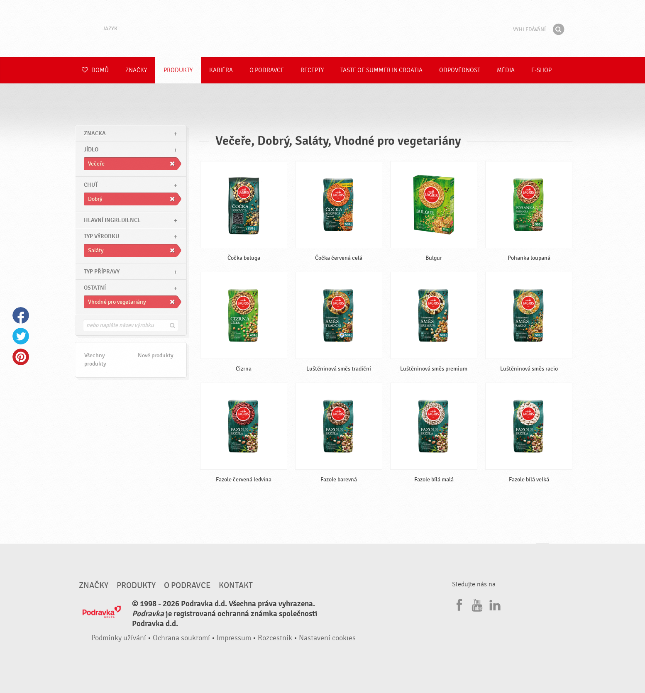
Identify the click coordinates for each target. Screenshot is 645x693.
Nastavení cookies (327, 638)
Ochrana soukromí (181, 638)
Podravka (322, 28)
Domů (95, 70)
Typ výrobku (101, 236)
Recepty (312, 70)
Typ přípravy (102, 271)
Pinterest (20, 357)
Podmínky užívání (118, 638)
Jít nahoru (542, 551)
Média (506, 70)
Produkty (178, 70)
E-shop (541, 70)
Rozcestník (275, 638)
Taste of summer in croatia (381, 70)
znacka (95, 133)
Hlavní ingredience (112, 220)
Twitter (20, 336)
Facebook (20, 315)
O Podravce (266, 70)
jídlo (91, 149)
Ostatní (95, 287)
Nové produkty (155, 355)
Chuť (91, 184)
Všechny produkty (95, 359)
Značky (136, 70)
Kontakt (236, 586)
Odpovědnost (459, 70)
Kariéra (221, 70)
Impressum (234, 638)
